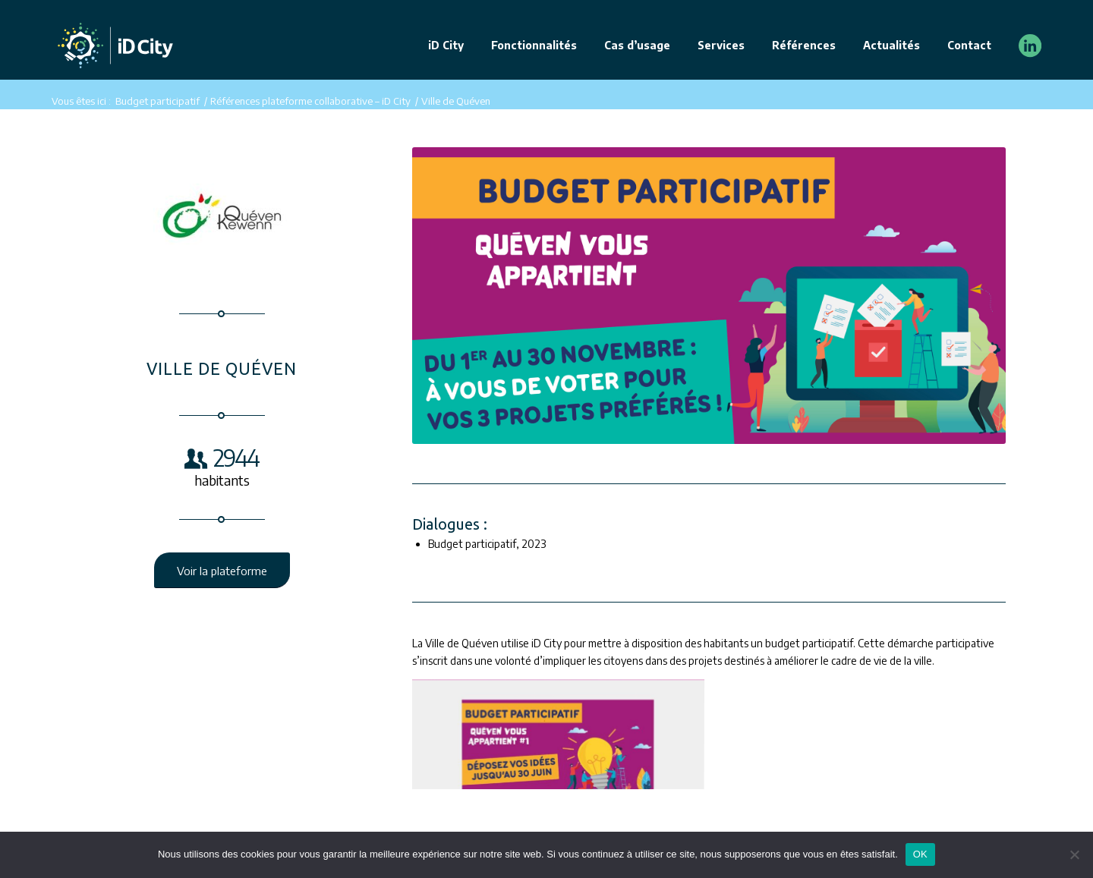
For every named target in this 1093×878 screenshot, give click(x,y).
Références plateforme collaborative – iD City (310, 101)
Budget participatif (157, 101)
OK (920, 854)
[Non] (1074, 854)
